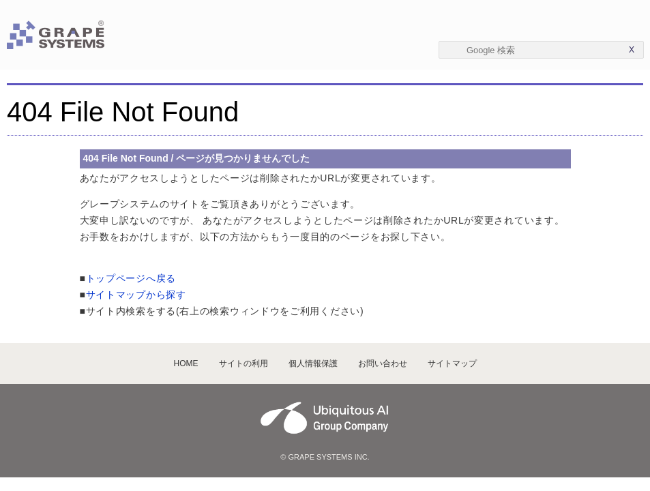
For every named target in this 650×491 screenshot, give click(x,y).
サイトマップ (452, 363)
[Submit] (456, 49)
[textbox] (541, 50)
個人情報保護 (313, 363)
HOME (186, 363)
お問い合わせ (382, 363)
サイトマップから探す (136, 294)
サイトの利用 (243, 363)
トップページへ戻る (131, 278)
